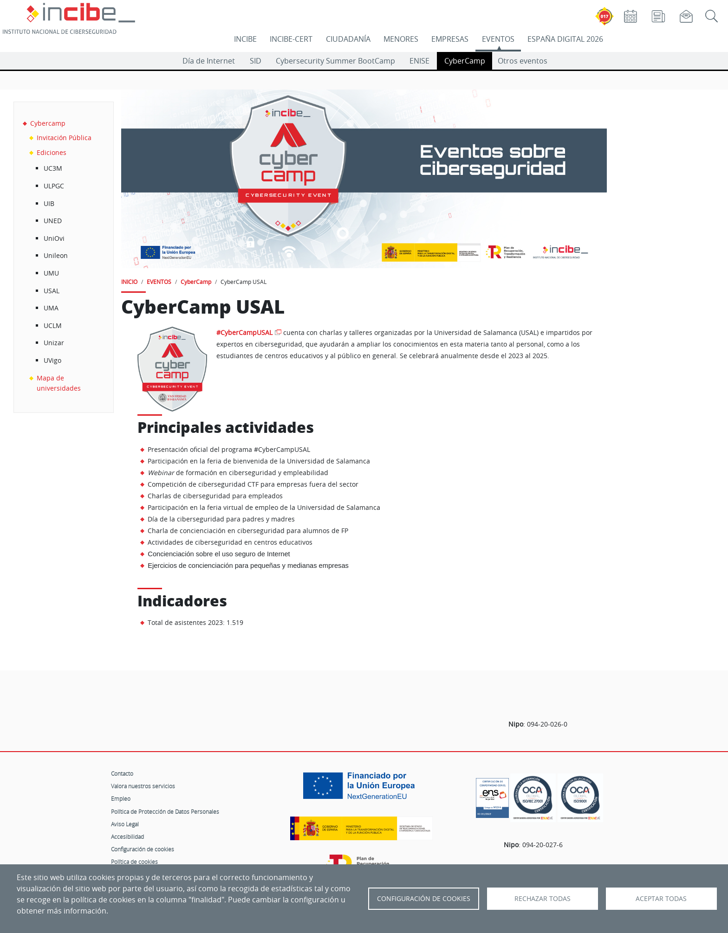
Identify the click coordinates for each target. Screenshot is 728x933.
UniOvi (54, 238)
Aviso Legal (125, 824)
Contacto (122, 773)
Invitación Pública (64, 137)
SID (255, 61)
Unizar (54, 342)
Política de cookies (134, 861)
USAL (51, 290)
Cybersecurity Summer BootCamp (335, 61)
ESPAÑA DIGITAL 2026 (565, 39)
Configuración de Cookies (423, 898)
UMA (51, 307)
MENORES (401, 39)
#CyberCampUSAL (244, 332)
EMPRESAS (449, 39)
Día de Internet (208, 61)
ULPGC (54, 185)
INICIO (129, 281)
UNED (53, 220)
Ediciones (51, 152)
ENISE (419, 61)
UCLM (53, 325)
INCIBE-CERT (291, 39)
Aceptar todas (661, 898)
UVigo (52, 360)
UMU (51, 273)
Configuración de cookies (142, 849)
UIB (49, 203)
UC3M (53, 168)
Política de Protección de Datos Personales (165, 811)
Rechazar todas (542, 898)
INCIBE (245, 39)
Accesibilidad (127, 836)
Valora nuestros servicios (143, 786)
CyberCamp (464, 61)
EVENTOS (498, 39)
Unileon (56, 255)
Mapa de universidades (59, 383)
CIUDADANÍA (348, 39)
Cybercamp (47, 123)
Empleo (120, 798)
